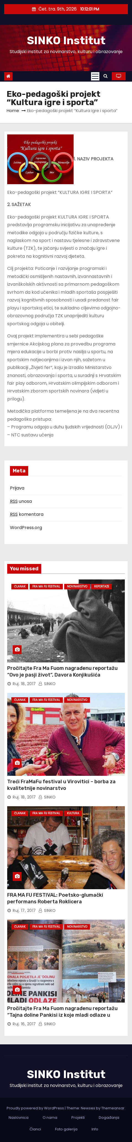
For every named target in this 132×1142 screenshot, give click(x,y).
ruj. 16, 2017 (24, 1024)
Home (13, 110)
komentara (26, 514)
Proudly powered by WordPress (36, 1108)
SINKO (47, 683)
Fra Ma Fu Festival (46, 586)
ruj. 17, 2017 (24, 910)
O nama (50, 1117)
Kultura (73, 813)
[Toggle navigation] (95, 76)
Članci (35, 1129)
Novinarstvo (77, 586)
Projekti (78, 1117)
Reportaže (101, 586)
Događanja (109, 1117)
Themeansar (113, 1108)
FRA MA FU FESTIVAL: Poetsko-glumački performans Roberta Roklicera (55, 898)
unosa (21, 501)
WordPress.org (26, 527)
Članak (19, 586)
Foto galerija (66, 1129)
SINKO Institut (66, 40)
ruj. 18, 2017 (24, 683)
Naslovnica (19, 1117)
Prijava (17, 488)
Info (95, 1129)
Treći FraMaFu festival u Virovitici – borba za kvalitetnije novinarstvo (61, 785)
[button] (105, 76)
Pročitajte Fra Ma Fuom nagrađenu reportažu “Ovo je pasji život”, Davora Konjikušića (62, 671)
